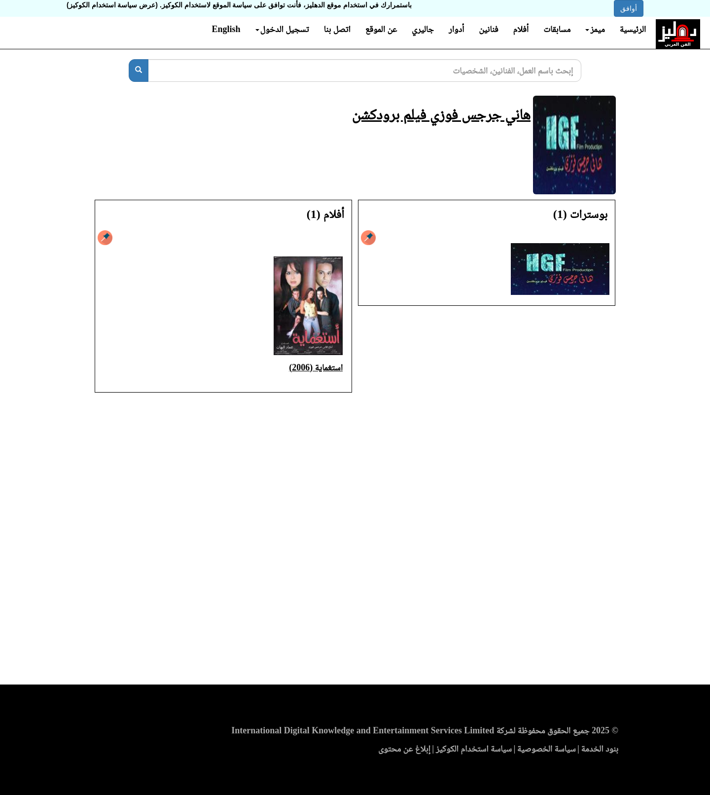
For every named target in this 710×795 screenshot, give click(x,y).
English (226, 29)
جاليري (423, 29)
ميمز (594, 29)
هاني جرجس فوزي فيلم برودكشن (441, 114)
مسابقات (556, 29)
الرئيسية (633, 29)
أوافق (628, 8)
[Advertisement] (355, 541)
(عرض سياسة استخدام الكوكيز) (112, 5)
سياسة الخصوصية (546, 749)
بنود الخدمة (599, 749)
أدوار (456, 29)
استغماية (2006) (316, 367)
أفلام (521, 29)
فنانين (488, 29)
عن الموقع (381, 29)
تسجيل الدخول (282, 29)
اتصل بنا (336, 29)
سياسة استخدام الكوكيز (474, 749)
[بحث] (138, 70)
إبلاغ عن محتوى (404, 749)
